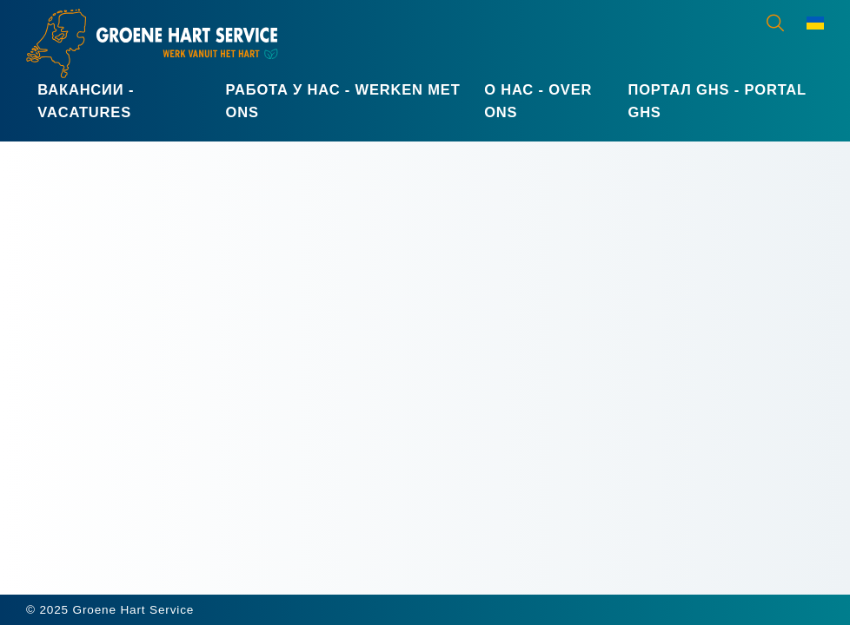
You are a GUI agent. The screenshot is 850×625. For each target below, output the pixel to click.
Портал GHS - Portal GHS (717, 101)
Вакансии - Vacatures (85, 101)
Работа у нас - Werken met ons (343, 101)
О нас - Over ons (538, 101)
